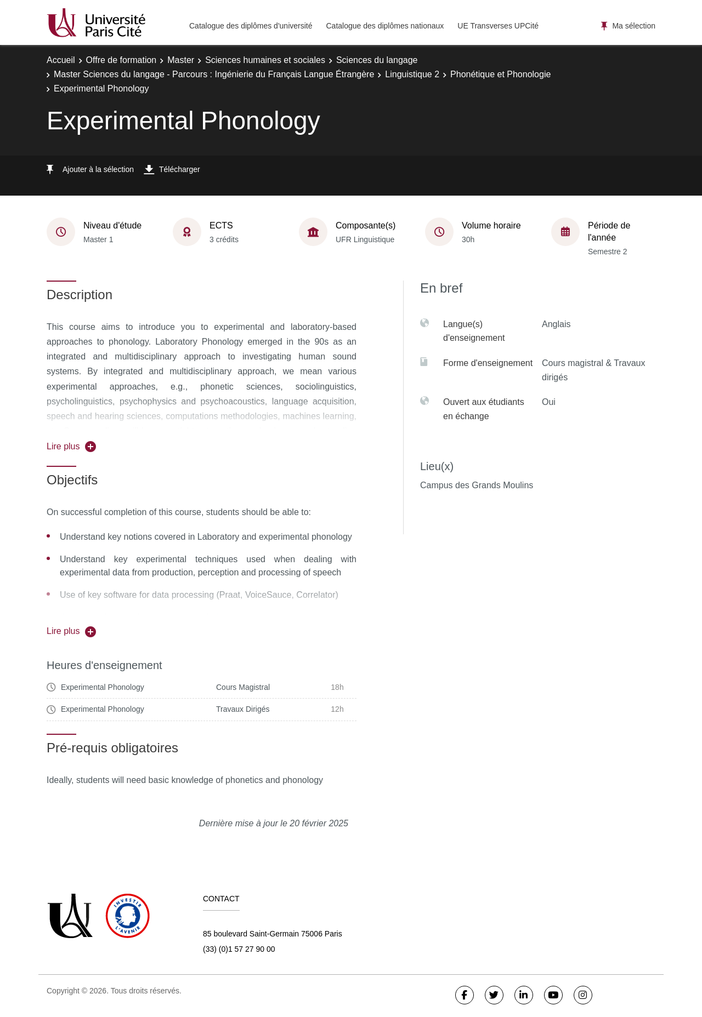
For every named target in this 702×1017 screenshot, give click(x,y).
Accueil (61, 60)
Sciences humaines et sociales (265, 60)
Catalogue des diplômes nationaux (385, 25)
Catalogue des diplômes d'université (250, 25)
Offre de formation (121, 60)
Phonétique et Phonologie (500, 74)
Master (180, 60)
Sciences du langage (377, 60)
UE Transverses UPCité (498, 25)
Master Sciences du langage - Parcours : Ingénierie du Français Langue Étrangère (214, 74)
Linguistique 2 (412, 74)
